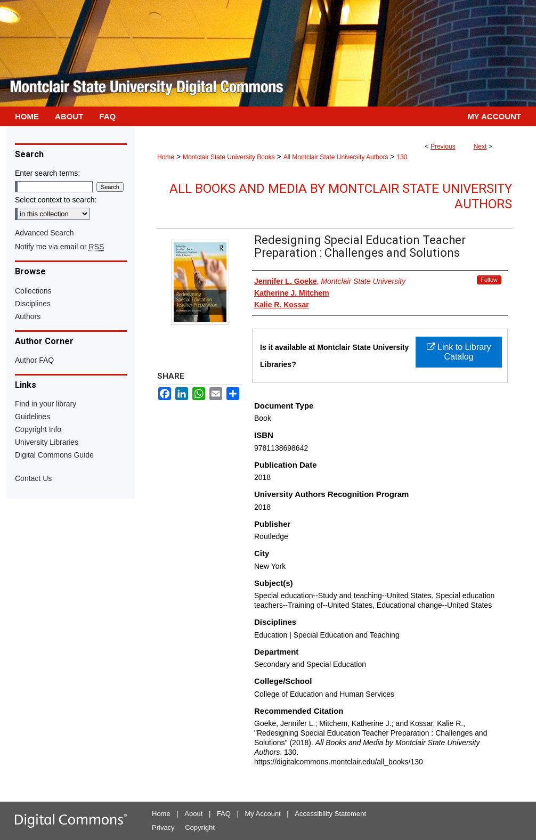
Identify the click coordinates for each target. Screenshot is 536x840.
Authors (27, 316)
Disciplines (33, 303)
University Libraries (46, 442)
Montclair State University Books (229, 157)
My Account (263, 814)
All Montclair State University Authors (335, 157)
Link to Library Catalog (459, 351)
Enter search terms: (47, 173)
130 (401, 157)
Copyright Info (38, 429)
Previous (443, 146)
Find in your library (45, 403)
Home (165, 157)
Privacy (163, 827)
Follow (489, 279)
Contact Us (33, 478)
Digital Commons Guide (54, 455)
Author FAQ (34, 360)
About (193, 814)
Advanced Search (44, 233)
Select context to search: (55, 199)
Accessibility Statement (330, 814)
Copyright (200, 827)
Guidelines (32, 416)
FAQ (224, 814)
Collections (33, 291)
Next (480, 146)
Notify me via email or (59, 246)
